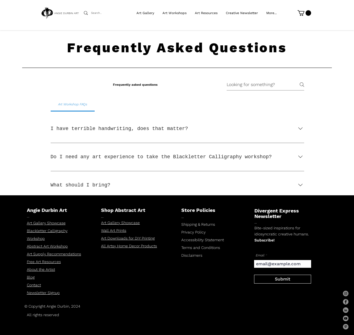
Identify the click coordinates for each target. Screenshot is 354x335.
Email (260, 255)
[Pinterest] (345, 326)
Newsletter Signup (43, 292)
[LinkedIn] (345, 310)
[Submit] (282, 279)
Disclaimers (191, 255)
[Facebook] (345, 302)
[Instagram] (345, 293)
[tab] (73, 104)
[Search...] (98, 13)
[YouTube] (345, 318)
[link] (304, 13)
